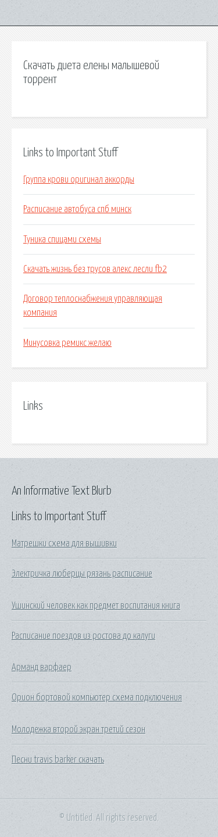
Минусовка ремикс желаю (67, 343)
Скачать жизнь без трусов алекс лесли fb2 (95, 269)
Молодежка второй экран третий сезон (78, 729)
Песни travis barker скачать (58, 759)
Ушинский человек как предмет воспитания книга (96, 605)
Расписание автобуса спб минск (77, 209)
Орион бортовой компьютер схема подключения (97, 697)
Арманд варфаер (42, 667)
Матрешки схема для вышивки (64, 543)
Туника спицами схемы (62, 239)
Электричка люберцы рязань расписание (82, 573)
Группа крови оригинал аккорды (78, 179)
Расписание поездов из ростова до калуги (83, 636)
